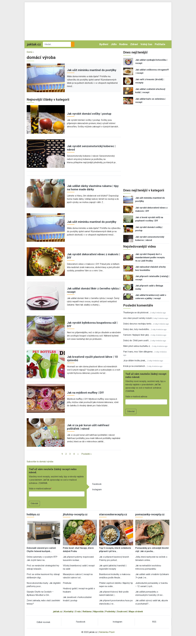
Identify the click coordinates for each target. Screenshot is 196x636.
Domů (29, 52)
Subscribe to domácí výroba (40, 461)
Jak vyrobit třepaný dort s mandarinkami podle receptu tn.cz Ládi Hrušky (150, 257)
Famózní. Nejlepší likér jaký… (136, 335)
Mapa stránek (136, 611)
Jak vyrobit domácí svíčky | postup (89, 113)
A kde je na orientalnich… (134, 366)
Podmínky (110, 611)
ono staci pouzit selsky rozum (137, 318)
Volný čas (146, 44)
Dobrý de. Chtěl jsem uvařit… (136, 340)
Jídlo (114, 44)
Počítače (160, 44)
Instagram (97, 489)
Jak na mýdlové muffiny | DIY (85, 392)
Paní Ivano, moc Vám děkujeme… (138, 351)
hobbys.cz (33, 514)
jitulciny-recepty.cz (75, 514)
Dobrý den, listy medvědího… (136, 329)
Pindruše (67, 583)
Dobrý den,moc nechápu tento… (138, 323)
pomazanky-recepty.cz (150, 514)
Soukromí (122, 611)
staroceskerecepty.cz (113, 514)
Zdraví (134, 44)
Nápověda (98, 611)
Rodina (123, 44)
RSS (154, 621)
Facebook (97, 484)
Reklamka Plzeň (107, 632)
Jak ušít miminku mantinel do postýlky (91, 70)
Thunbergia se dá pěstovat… (136, 312)
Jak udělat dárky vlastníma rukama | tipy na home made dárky (93, 187)
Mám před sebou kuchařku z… (137, 346)
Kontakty (68, 611)
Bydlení (103, 44)
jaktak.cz (57, 611)
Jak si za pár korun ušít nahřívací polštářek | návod (88, 427)
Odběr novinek (43, 622)
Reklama (87, 611)
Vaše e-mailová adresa (40, 488)
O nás (78, 611)
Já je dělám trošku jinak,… (135, 360)
